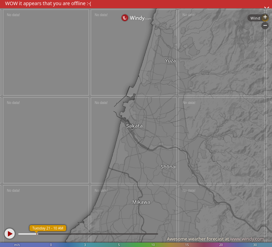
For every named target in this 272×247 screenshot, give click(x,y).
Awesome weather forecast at (215, 239)
